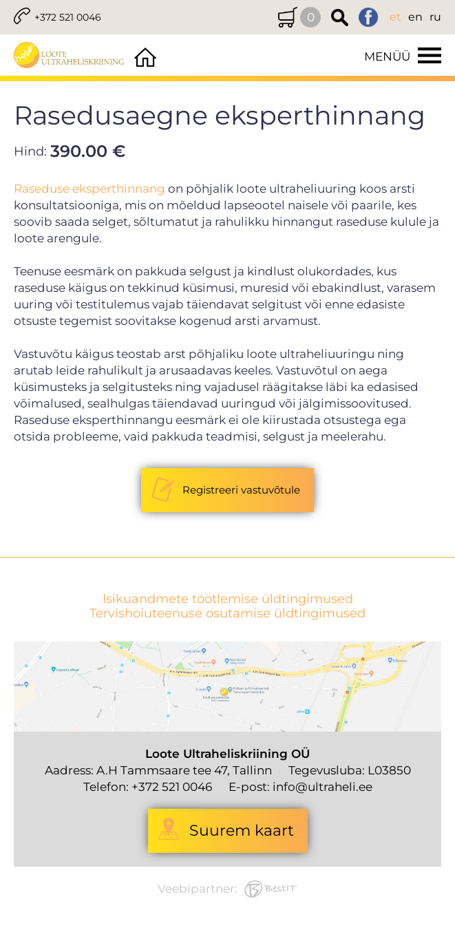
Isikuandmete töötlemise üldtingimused (228, 599)
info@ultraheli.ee (322, 787)
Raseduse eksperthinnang (89, 188)
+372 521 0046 (67, 17)
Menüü (387, 56)
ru (435, 16)
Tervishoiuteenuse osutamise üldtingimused (227, 613)
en (415, 16)
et (395, 16)
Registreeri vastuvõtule (241, 489)
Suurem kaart (241, 830)
